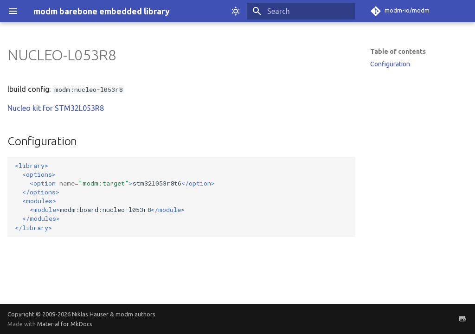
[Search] (301, 11)
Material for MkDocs (64, 324)
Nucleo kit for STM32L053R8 (55, 108)
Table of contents (398, 51)
